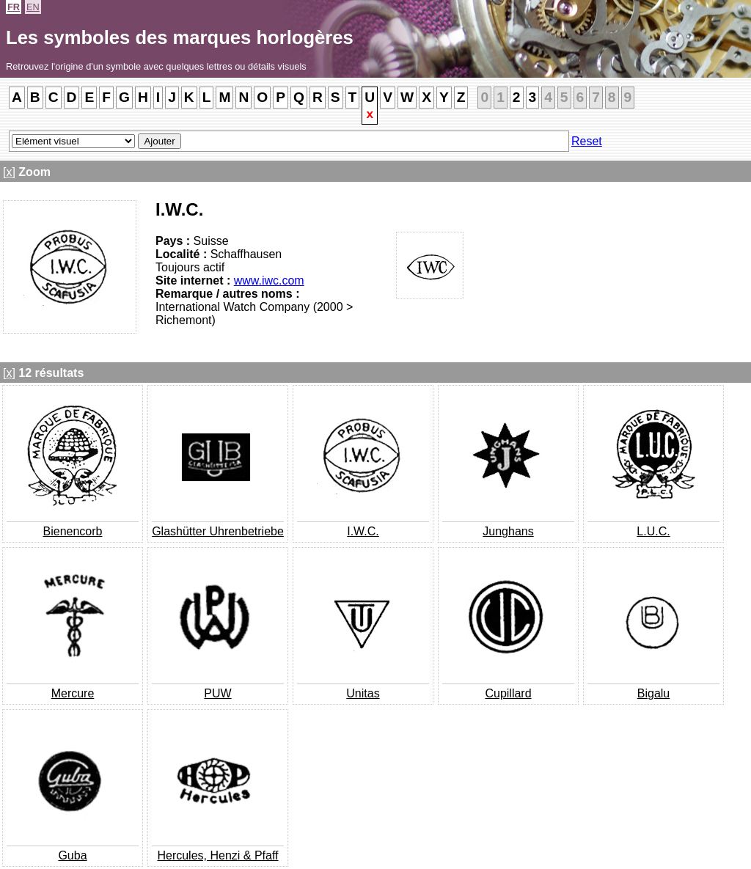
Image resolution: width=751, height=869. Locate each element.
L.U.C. (653, 531)
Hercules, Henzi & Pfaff (217, 855)
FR (13, 6)
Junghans (508, 531)
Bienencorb (73, 531)
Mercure (73, 693)
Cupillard (508, 693)
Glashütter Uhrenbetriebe (218, 531)
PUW (217, 693)
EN (33, 6)
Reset (586, 141)
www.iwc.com (269, 280)
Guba (72, 855)
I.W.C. (363, 531)
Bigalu (653, 693)
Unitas (362, 693)
